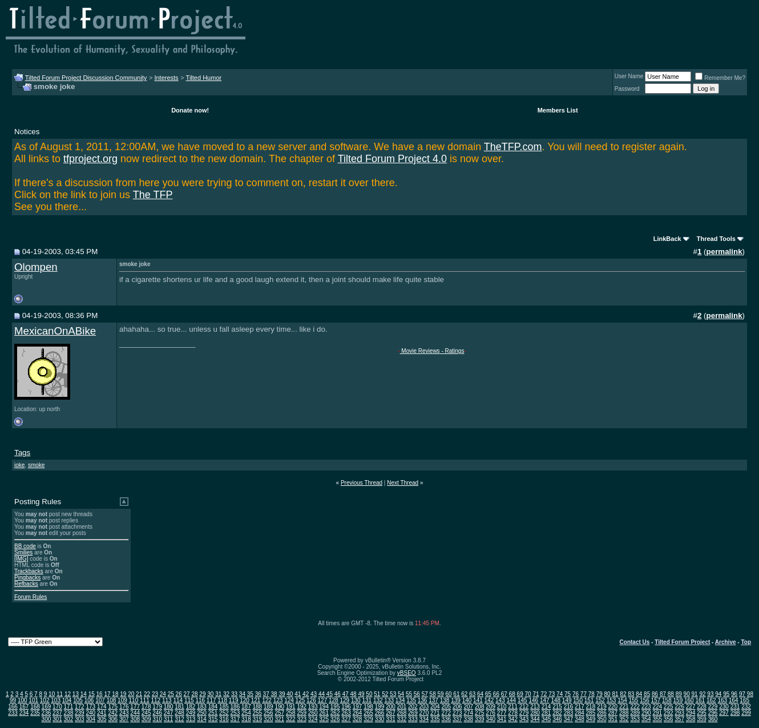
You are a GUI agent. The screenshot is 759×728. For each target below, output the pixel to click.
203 (424, 706)
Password (627, 89)
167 (24, 706)
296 (713, 713)
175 (113, 706)
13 (75, 694)
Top (746, 642)
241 (102, 713)
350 (602, 719)
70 (527, 694)
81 (615, 694)
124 (289, 700)
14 (83, 694)
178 (146, 706)
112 (156, 700)
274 (468, 713)
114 (178, 700)
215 (557, 706)
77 (583, 694)
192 (301, 706)
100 (22, 700)
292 (668, 713)
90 (687, 694)
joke (19, 465)
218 (591, 706)
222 (635, 706)
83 (631, 694)
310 (157, 719)
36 (258, 694)
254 (246, 713)
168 (35, 706)
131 (367, 700)
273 (457, 713)
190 (279, 706)
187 (246, 706)
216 (569, 706)
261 (324, 713)
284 (579, 713)
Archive (725, 642)
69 (520, 694)
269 (413, 713)
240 (90, 713)
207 (468, 706)
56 (417, 694)
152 (600, 700)
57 (425, 694)
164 (733, 700)
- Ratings (452, 351)
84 (639, 694)
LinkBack (667, 238)
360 (713, 719)
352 (624, 719)
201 (402, 706)
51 (377, 694)
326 (335, 719)
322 (291, 719)
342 (513, 719)
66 (496, 694)
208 (480, 706)
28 (194, 694)
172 (79, 706)
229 (713, 706)
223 (646, 706)
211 (513, 706)
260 (313, 713)
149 (567, 700)
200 (390, 706)
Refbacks (26, 584)
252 (224, 713)
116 (200, 700)
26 (179, 694)
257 (279, 713)
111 (145, 700)
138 (445, 700)
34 (242, 694)
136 (422, 700)
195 (335, 706)
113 (167, 700)
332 (402, 719)
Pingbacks (27, 577)
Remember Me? (720, 78)
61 (456, 694)
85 (647, 694)
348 (579, 719)
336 (446, 719)
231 (735, 706)
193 (313, 706)
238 (69, 713)
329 (368, 719)
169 (46, 706)
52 (385, 694)
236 (46, 713)
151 (589, 700)
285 (591, 713)
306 (113, 719)
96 (734, 694)
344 (535, 719)
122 (267, 700)
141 (478, 700)
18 (115, 694)
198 (368, 706)
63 (472, 694)
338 (468, 719)
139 (456, 700)
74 (559, 694)
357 (679, 719)
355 (657, 719)
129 (344, 700)
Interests (166, 77)
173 (90, 706)
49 (361, 694)
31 (218, 694)
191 (291, 706)
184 (213, 706)
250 (202, 713)
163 (722, 700)
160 (689, 700)
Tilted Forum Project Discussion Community (86, 77)
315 (213, 719)
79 (599, 694)
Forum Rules (30, 597)
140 (467, 700)
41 (297, 694)
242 (113, 713)
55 (409, 694)
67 (504, 694)
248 (179, 713)
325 (324, 719)
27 (187, 694)
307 (124, 719)
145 (522, 700)
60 (448, 694)
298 (735, 713)
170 (57, 706)
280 (535, 713)
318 (246, 719)
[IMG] (21, 559)
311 (168, 719)
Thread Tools (716, 238)
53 (393, 694)
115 (189, 700)
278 (513, 713)
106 (89, 700)
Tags (22, 452)
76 (575, 694)
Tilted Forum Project (682, 642)
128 (333, 700)
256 (268, 713)
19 (123, 694)
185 (224, 706)
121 (256, 700)
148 (555, 700)
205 (446, 706)
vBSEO (406, 673)
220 (613, 706)
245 (146, 713)
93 (710, 694)
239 (79, 713)
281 (546, 713)
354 (646, 719)
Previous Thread (361, 483)
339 (480, 719)
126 (311, 700)
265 (368, 713)
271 (435, 713)
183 (202, 706)
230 (724, 706)
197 (357, 706)
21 (139, 694)
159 (678, 700)
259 (301, 713)
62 (464, 694)
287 (613, 713)
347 (569, 719)
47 (345, 694)
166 (13, 706)
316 (224, 719)
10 (52, 694)
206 (457, 706)
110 (134, 700)
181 (179, 706)
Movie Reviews (420, 351)
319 (258, 719)
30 (210, 694)
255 (258, 713)
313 (191, 719)
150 (578, 700)
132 (378, 700)
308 (135, 719)
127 (323, 700)
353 (635, 719)
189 (268, 706)
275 (480, 713)
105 (78, 700)
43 (313, 694)
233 (13, 713)
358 (691, 719)
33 (234, 694)
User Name (629, 76)
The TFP (153, 194)
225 (668, 706)
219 (602, 706)
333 (413, 719)
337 (457, 719)
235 (35, 713)
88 (671, 694)
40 (289, 694)
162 (711, 700)
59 (441, 694)
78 (591, 694)
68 (512, 694)
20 (131, 694)
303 (79, 719)
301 (57, 719)
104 (67, 700)
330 (380, 719)
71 (535, 694)
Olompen (36, 267)
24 (163, 694)
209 (490, 706)
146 (533, 700)
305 (102, 719)
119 (234, 700)
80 (607, 694)
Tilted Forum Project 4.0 (392, 158)
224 (657, 706)
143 (500, 700)
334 (424, 719)
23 (155, 694)
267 (390, 713)
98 (750, 694)
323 (301, 719)
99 (13, 700)
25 (171, 694)
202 (413, 706)
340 (490, 719)
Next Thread (402, 483)
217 (579, 706)
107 (100, 700)
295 (701, 713)
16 (99, 694)
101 (33, 700)
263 (346, 713)
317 (235, 719)
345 (546, 719)
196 (346, 706)
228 (701, 706)
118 (222, 700)
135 (411, 700)
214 (546, 706)
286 (602, 713)
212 (524, 706)
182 (191, 706)
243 (124, 713)
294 (691, 713)
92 (702, 694)
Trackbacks (28, 571)
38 (274, 694)
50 (369, 694)
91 (695, 694)
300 (46, 719)
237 (57, 713)
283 (569, 713)
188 (258, 706)
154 (622, 700)
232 (746, 706)
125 (300, 700)
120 (244, 700)
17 (107, 694)
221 (624, 706)
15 (91, 694)
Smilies (23, 552)
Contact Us (635, 642)
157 (656, 700)
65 (488, 694)
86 (655, 694)
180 (168, 706)
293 (679, 713)
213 (535, 706)
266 (380, 713)
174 (102, 706)
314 (202, 719)
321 (279, 719)
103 (55, 700)
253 (235, 713)
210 (502, 706)
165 (744, 700)
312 (179, 719)
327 (346, 719)
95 (726, 694)
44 (321, 694)
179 (157, 706)
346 (557, 719)
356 (668, 719)
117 (211, 700)
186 (235, 706)
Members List (558, 110)
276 (490, 713)
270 (424, 713)
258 (291, 713)
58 (433, 694)
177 (135, 706)
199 (380, 706)
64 (480, 694)
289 (635, 713)
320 (268, 719)
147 (545, 700)
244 (135, 713)
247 (168, 713)
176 (124, 706)
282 (557, 713)
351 (613, 719)
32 (226, 694)
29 (202, 694)
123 (278, 700)
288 (624, 713)
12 (67, 694)
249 (191, 713)
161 (700, 700)
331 (390, 719)
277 (502, 713)
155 (634, 700)
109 (122, 700)
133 (389, 700)
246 (157, 713)
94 (718, 694)
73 (551, 694)
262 (335, 713)
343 (524, 719)
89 (679, 694)
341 (502, 719)
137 (433, 700)
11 (59, 694)
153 (611, 700)
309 (146, 719)
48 (353, 694)
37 (266, 694)
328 (357, 719)
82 (623, 694)
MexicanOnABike (55, 331)
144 (511, 700)
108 (111, 700)
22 (147, 694)
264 (357, 713)
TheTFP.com (513, 146)
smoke (36, 465)
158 (667, 700)
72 (543, 694)
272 (446, 713)
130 (356, 700)
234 (24, 713)
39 (281, 694)
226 (679, 706)
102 (45, 700)
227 (691, 706)
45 (329, 694)
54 (401, 694)
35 (250, 694)
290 (646, 713)
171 (69, 706)
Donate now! (190, 110)
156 (644, 700)
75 (567, 694)
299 (746, 713)
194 (324, 706)
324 (313, 719)
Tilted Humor (204, 77)
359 (701, 719)
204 (435, 706)
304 (90, 719)
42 (305, 694)
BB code (25, 546)
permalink (724, 251)
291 (657, 713)
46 (337, 694)
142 (489, 700)
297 (724, 713)
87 (663, 694)
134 (400, 700)
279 (524, 713)
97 (742, 694)
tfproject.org (90, 158)
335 (435, 719)
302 (69, 719)
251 (213, 713)
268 (402, 713)
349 (591, 719)
